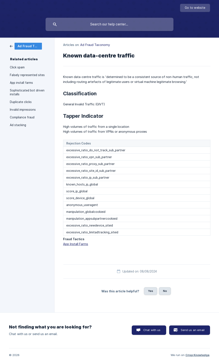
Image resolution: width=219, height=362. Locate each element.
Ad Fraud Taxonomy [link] (95, 45)
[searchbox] (109, 24)
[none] (195, 8)
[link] (26, 46)
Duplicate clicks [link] (21, 102)
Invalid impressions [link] (23, 109)
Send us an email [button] (192, 330)
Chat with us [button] (152, 330)
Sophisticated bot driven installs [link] (27, 92)
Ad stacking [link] (18, 125)
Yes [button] (150, 291)
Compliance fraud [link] (22, 117)
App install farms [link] (21, 82)
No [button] (165, 291)
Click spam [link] (17, 67)
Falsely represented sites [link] (27, 75)
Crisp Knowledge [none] (197, 355)
